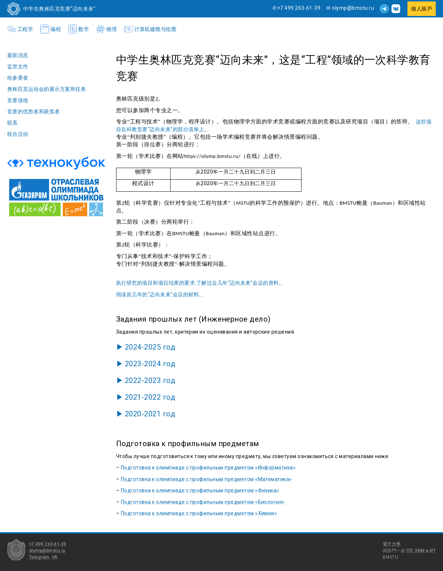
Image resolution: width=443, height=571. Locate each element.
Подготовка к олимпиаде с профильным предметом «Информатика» (208, 467)
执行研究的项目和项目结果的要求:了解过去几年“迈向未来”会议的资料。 (200, 283)
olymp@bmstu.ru (47, 550)
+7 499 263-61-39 (47, 544)
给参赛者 (17, 78)
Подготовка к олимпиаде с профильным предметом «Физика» (200, 490)
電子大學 (392, 544)
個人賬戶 (421, 9)
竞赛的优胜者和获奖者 (33, 111)
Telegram (39, 557)
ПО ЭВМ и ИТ (421, 550)
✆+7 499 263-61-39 (296, 8)
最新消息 (17, 55)
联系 (12, 123)
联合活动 (17, 134)
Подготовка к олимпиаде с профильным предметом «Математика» (206, 479)
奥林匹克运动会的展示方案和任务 (46, 89)
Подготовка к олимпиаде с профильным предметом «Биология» (203, 502)
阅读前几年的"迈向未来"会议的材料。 (160, 294)
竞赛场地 (17, 100)
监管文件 (17, 66)
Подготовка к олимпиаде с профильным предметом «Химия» (199, 513)
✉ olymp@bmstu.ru (350, 8)
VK (55, 557)
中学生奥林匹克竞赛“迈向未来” (59, 9)
